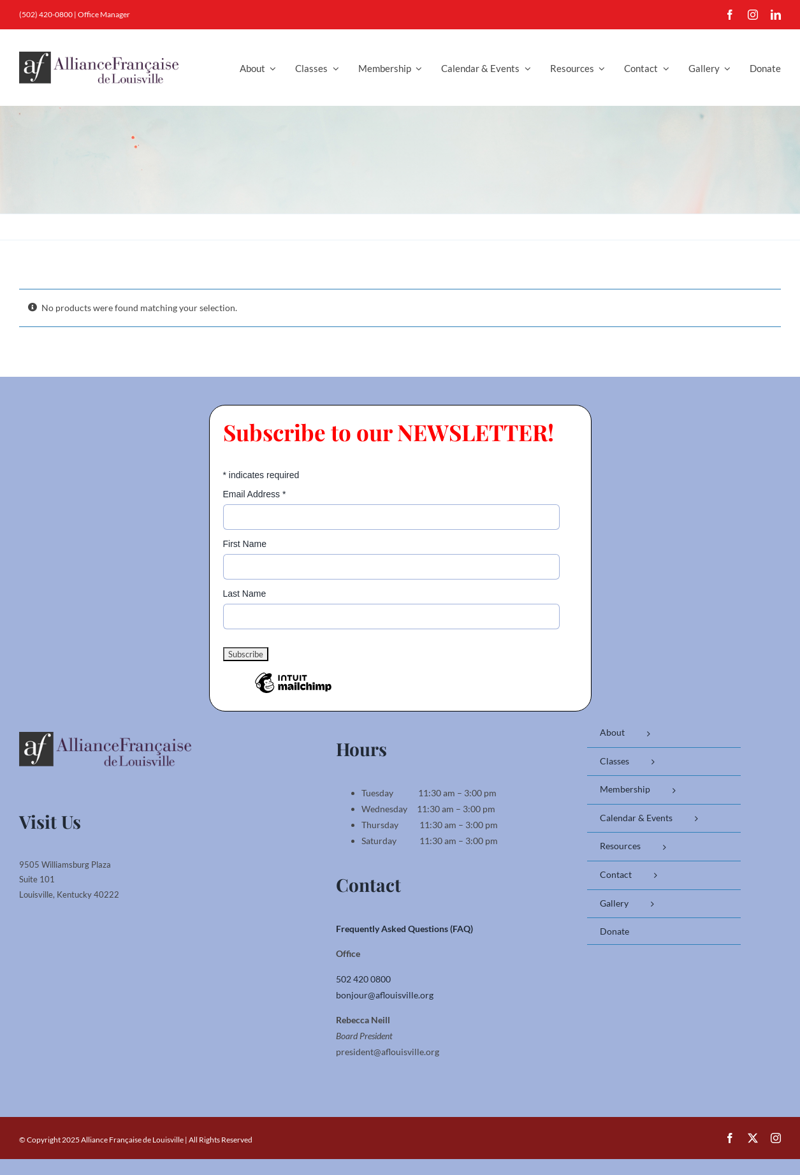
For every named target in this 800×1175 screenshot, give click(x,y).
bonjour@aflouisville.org (384, 994)
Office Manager (104, 14)
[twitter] (753, 1138)
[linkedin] (776, 15)
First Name (244, 544)
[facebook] (730, 15)
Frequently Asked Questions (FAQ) (404, 928)
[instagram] (753, 15)
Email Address (254, 494)
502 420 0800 (363, 979)
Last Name (244, 593)
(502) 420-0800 (46, 14)
